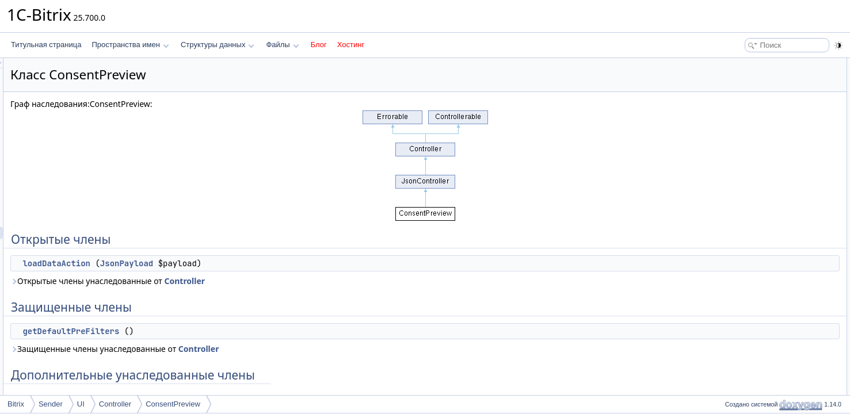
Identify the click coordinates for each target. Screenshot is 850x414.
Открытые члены (749, 64)
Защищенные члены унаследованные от (258, 348)
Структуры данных (217, 44)
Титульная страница (46, 44)
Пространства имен (130, 44)
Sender (51, 404)
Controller (328, 280)
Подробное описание (756, 128)
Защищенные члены (754, 90)
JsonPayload (270, 263)
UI (81, 404)
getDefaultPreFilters (214, 331)
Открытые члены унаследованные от (251, 280)
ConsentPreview (173, 404)
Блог (319, 44)
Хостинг (350, 44)
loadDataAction (200, 263)
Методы (734, 140)
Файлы (282, 44)
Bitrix (15, 404)
